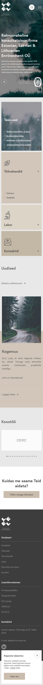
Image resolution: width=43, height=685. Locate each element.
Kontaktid (5, 545)
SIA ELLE (5, 611)
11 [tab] (25, 463)
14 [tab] (30, 463)
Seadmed (10, 205)
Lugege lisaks (10, 401)
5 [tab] (14, 463)
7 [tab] (17, 463)
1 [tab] (6, 463)
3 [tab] (10, 463)
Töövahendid (7, 556)
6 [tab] (16, 463)
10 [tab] (23, 463)
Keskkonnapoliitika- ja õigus (18, 139)
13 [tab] (28, 463)
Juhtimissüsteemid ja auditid (19, 152)
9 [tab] (21, 463)
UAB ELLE (5, 606)
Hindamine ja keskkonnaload (19, 147)
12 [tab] (27, 463)
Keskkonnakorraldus (15, 143)
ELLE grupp (6, 601)
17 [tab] (36, 463)
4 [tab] (12, 463)
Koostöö (5, 572)
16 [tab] (34, 463)
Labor (3, 561)
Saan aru (14, 676)
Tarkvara (10, 200)
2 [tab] (8, 463)
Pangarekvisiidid (8, 595)
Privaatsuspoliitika (9, 590)
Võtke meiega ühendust (21, 494)
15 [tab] (32, 463)
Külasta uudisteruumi (13, 290)
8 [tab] (19, 463)
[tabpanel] (21, 447)
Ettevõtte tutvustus (10, 567)
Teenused (5, 550)
